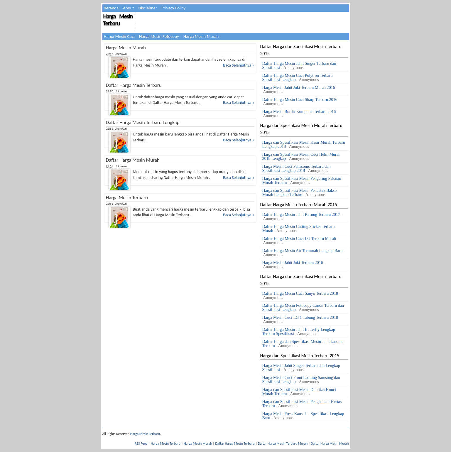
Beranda (111, 8)
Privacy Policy (173, 8)
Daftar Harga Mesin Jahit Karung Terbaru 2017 (301, 214)
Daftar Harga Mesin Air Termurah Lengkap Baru (302, 250)
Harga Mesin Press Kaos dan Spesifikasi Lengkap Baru (303, 416)
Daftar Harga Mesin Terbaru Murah (283, 443)
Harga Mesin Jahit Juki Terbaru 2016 (292, 262)
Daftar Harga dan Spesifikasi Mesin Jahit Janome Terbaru (303, 343)
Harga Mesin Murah (201, 36)
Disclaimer (147, 8)
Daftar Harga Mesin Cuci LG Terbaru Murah (299, 238)
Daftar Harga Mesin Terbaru (134, 85)
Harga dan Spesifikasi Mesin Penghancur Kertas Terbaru (302, 403)
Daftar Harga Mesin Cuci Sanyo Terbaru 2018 (300, 293)
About (128, 8)
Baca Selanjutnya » (238, 65)
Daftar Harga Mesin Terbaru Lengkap (143, 122)
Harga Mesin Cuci (119, 36)
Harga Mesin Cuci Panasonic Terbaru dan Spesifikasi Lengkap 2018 (296, 168)
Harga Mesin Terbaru (118, 20)
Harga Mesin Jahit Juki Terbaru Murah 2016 (298, 87)
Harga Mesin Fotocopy (159, 36)
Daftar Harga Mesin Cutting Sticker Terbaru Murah (298, 228)
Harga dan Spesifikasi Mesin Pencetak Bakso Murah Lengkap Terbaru (299, 192)
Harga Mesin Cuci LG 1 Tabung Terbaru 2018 (300, 317)
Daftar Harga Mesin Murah (133, 160)
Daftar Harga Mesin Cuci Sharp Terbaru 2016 (299, 99)
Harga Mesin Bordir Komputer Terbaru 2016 (299, 111)
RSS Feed (141, 443)
